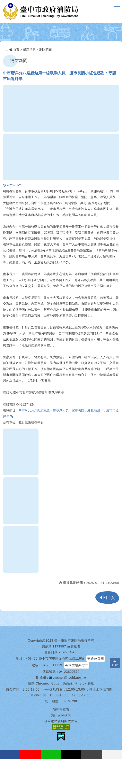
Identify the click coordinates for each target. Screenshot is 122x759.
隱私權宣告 (61, 709)
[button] (117, 7)
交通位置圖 (95, 658)
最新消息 (29, 49)
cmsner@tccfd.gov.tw (67, 677)
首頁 (14, 49)
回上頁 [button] (109, 597)
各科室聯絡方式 (76, 665)
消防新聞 (45, 49)
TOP (115, 665)
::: (7, 49)
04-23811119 (52, 665)
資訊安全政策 (61, 715)
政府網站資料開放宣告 (61, 721)
